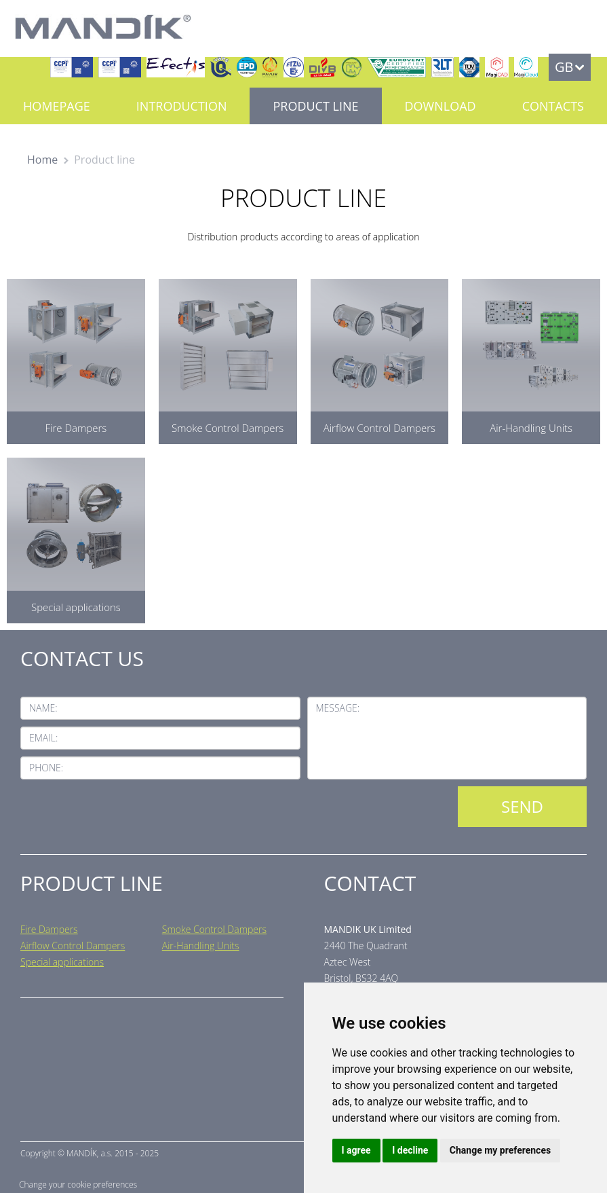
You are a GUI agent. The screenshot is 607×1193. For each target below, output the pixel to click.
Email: (43, 737)
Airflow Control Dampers (72, 945)
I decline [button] (410, 1150)
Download (440, 106)
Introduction (181, 106)
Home (42, 159)
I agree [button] (356, 1150)
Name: (43, 707)
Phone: (46, 767)
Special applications (62, 961)
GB (564, 67)
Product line (315, 106)
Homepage (56, 106)
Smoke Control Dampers (214, 929)
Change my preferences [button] (500, 1150)
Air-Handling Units (200, 945)
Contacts (553, 106)
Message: (338, 707)
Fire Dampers (49, 929)
